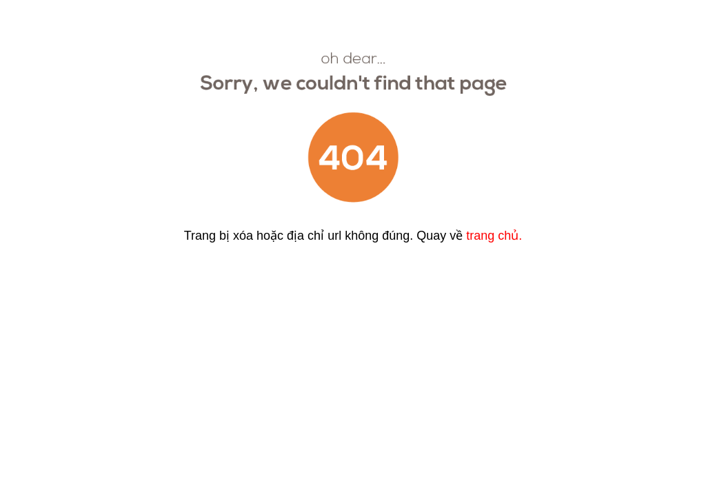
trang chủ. (494, 235)
